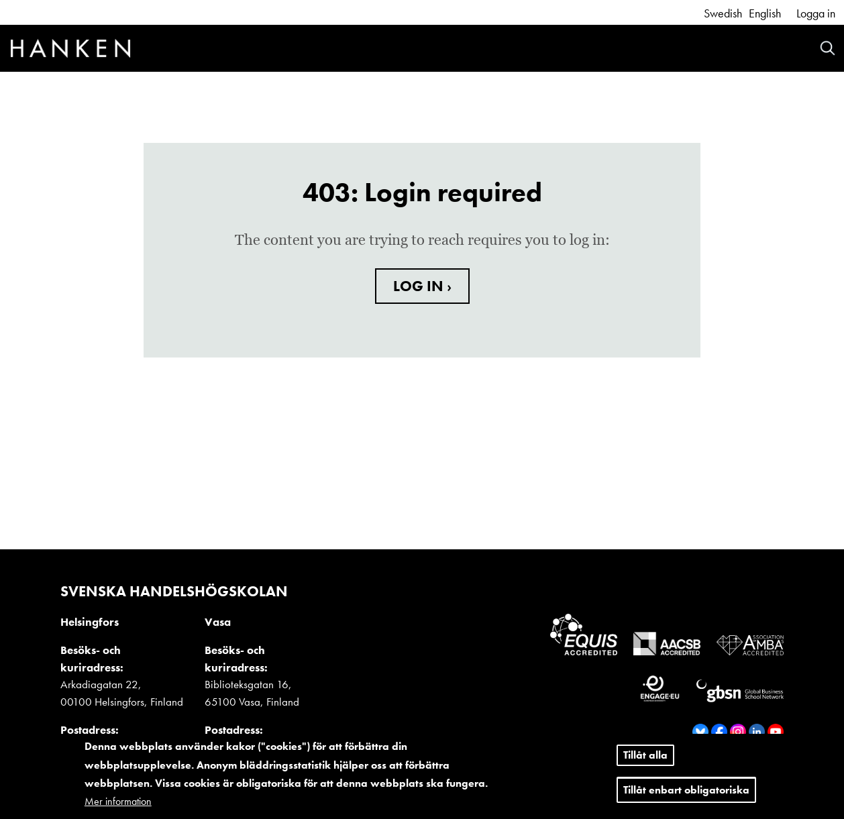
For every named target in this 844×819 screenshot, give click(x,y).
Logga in (815, 13)
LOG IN (420, 286)
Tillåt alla (645, 755)
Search (827, 48)
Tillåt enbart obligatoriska (686, 790)
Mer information (118, 801)
